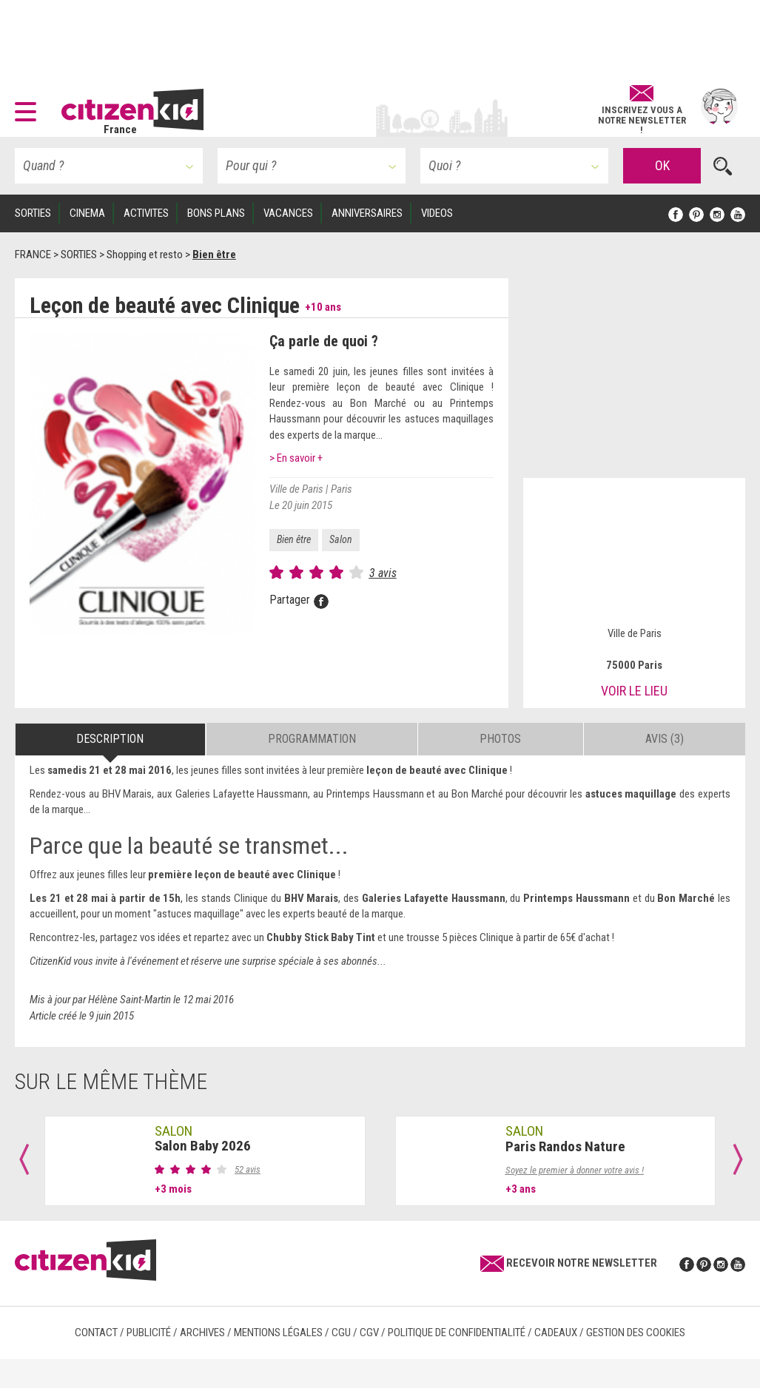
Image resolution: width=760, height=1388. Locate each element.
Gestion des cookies (635, 1332)
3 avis (383, 573)
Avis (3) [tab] (664, 739)
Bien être (294, 539)
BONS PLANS (216, 213)
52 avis (247, 1169)
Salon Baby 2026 (203, 1145)
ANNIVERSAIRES (367, 213)
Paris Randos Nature (565, 1146)
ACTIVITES (146, 213)
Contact (96, 1332)
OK (662, 165)
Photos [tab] (500, 739)
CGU (341, 1332)
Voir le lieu (634, 690)
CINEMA (87, 213)
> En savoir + (296, 458)
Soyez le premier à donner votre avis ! (574, 1170)
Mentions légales (278, 1332)
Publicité (149, 1332)
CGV (369, 1332)
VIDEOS (437, 213)
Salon (340, 539)
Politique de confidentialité (456, 1332)
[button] (29, 106)
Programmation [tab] (312, 739)
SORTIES (33, 213)
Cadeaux (555, 1332)
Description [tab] (110, 739)
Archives (202, 1332)
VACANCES (288, 213)
